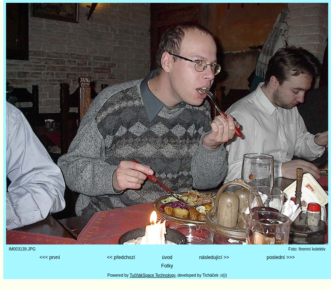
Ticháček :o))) (215, 275)
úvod (167, 257)
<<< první (49, 257)
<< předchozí (121, 257)
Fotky (167, 266)
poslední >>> (281, 257)
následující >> (214, 257)
